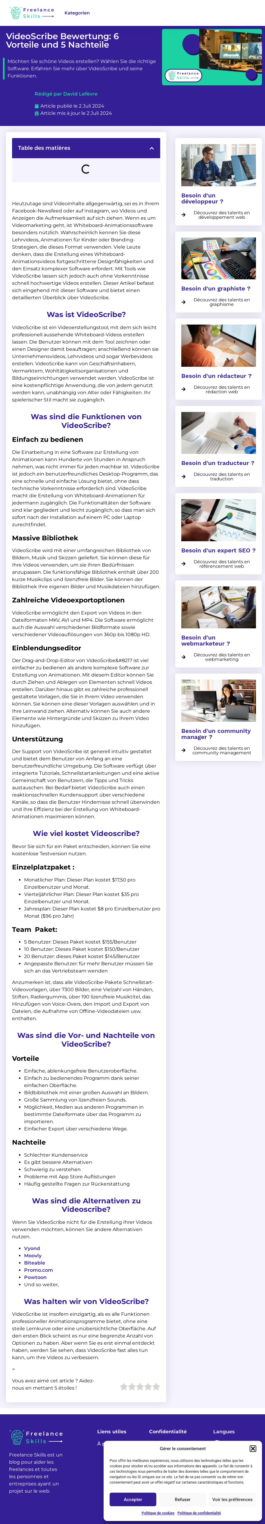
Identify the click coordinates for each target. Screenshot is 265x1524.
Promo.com (38, 1270)
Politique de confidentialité (199, 1513)
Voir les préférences (232, 1499)
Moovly (33, 1255)
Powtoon (35, 1277)
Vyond (32, 1248)
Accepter (133, 1499)
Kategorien (77, 13)
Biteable (34, 1263)
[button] (253, 1449)
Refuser (182, 1499)
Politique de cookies (158, 1513)
